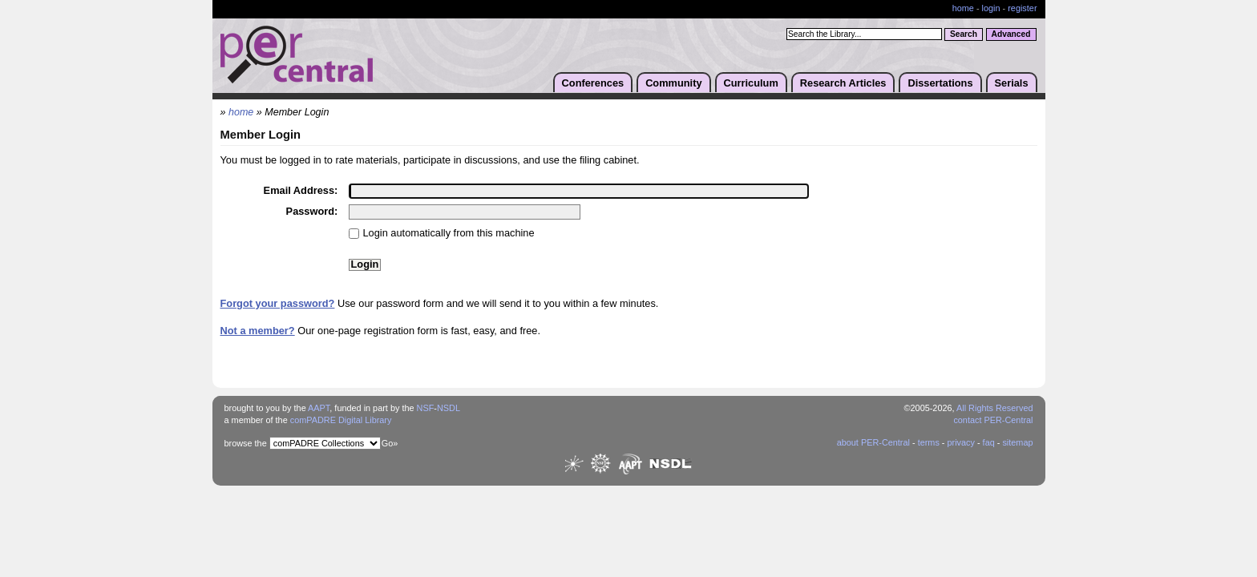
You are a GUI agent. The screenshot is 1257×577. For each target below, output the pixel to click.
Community (673, 83)
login (991, 8)
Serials (1012, 83)
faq (989, 442)
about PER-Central (873, 442)
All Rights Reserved (994, 408)
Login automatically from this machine (449, 233)
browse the (245, 443)
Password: (312, 211)
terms (929, 442)
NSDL (448, 408)
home (963, 8)
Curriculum (751, 83)
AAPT (318, 408)
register (1022, 8)
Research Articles (843, 83)
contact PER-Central (993, 420)
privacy (960, 442)
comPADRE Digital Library (341, 420)
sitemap (1017, 442)
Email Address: (301, 190)
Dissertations (939, 83)
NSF (425, 408)
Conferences (593, 83)
